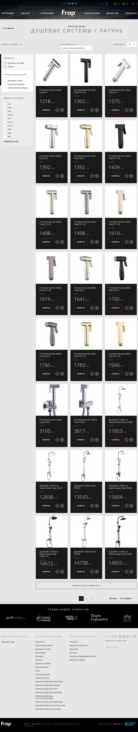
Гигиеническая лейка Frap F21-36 (85, 91)
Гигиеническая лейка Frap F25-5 (85, 289)
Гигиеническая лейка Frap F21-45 (120, 223)
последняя (125, 598)
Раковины (39, 656)
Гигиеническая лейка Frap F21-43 (120, 354)
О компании (47, 13)
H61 (9, 111)
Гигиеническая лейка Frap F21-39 (85, 223)
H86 (9, 133)
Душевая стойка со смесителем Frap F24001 (121, 420)
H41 (9, 104)
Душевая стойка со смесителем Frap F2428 (120, 486)
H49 (9, 107)
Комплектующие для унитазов (48, 709)
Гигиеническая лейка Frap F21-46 (120, 157)
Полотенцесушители (44, 645)
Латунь (11, 66)
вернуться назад (76, 26)
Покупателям (91, 13)
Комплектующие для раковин (47, 685)
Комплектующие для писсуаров (48, 692)
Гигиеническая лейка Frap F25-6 (120, 289)
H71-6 (10, 122)
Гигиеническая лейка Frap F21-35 (50, 223)
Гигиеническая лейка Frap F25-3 (85, 157)
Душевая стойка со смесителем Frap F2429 (120, 552)
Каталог (25, 13)
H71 (9, 118)
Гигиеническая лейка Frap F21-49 (50, 289)
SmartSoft (117, 724)
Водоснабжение (42, 667)
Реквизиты (73, 642)
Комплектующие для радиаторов (49, 702)
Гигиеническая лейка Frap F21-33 (85, 354)
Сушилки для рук (42, 674)
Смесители (40, 642)
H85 (9, 129)
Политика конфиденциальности (82, 656)
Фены (37, 671)
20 (133, 44)
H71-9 (10, 125)
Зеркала (38, 660)
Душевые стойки (15, 80)
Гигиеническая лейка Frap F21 (50, 91)
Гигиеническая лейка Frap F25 (50, 157)
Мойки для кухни (42, 678)
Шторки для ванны (43, 663)
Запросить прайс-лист (78, 645)
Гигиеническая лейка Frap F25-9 (50, 354)
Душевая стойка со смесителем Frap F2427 (51, 486)
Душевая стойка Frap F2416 (85, 552)
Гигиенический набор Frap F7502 (85, 420)
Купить (46, 110)
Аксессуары (40, 653)
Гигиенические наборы (18, 88)
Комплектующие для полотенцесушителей (44, 697)
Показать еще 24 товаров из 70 (86, 585)
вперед (112, 598)
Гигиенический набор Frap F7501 (50, 420)
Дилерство (112, 13)
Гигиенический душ (16, 84)
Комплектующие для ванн (46, 689)
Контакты (73, 653)
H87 (9, 136)
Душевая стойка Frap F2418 (85, 486)
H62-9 (10, 115)
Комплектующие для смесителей (49, 681)
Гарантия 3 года (8, 642)
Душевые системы (16, 63)
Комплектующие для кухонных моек (50, 705)
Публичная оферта (77, 660)
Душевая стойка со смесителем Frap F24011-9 (49, 554)
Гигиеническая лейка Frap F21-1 (120, 91)
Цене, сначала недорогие (78, 48)
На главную (8, 28)
